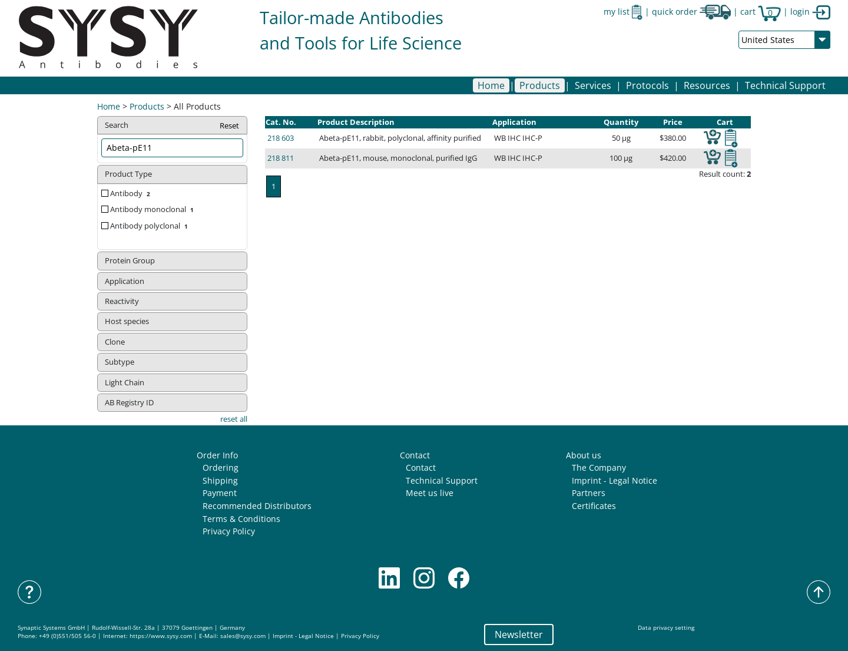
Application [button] (124, 281)
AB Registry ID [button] (129, 402)
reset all (233, 419)
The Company (599, 467)
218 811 (280, 158)
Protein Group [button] (130, 260)
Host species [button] (127, 321)
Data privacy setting (666, 628)
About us (583, 455)
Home (491, 85)
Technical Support (785, 85)
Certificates (594, 505)
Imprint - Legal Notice (614, 480)
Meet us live (429, 492)
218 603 (280, 138)
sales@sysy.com (243, 636)
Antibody (131, 193)
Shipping (220, 480)
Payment (220, 492)
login (810, 11)
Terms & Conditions (241, 518)
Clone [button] (115, 341)
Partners (588, 492)
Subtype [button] (119, 361)
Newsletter (519, 634)
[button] (540, 85)
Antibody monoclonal (153, 209)
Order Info (217, 455)
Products (147, 106)
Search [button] (172, 126)
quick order (691, 11)
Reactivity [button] (122, 301)
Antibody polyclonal (150, 225)
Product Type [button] (128, 173)
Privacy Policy (229, 531)
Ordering (220, 467)
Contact (415, 455)
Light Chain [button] (124, 382)
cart (760, 11)
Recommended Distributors (257, 505)
